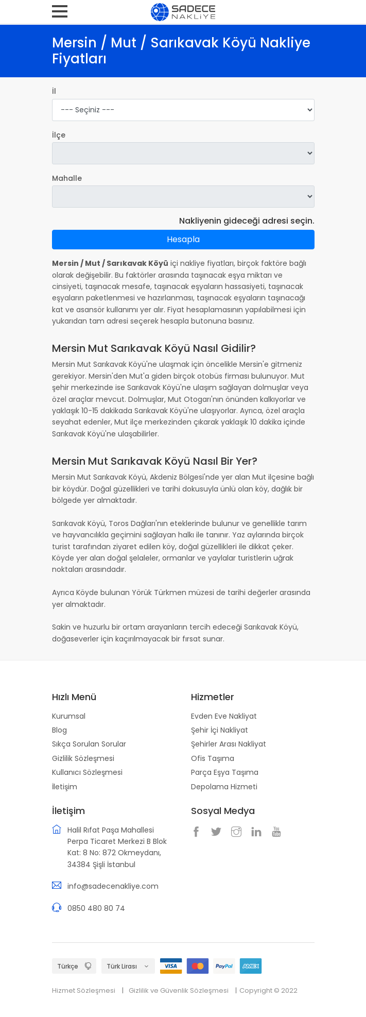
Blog (59, 730)
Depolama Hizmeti (224, 787)
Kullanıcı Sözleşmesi (87, 772)
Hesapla (183, 239)
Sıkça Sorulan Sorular (89, 744)
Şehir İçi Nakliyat (219, 730)
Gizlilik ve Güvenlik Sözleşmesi (179, 990)
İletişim (64, 787)
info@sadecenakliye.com (113, 886)
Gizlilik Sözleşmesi (83, 758)
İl (54, 91)
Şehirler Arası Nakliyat (228, 744)
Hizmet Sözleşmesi (83, 990)
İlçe (58, 135)
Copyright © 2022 (268, 990)
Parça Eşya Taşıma (224, 772)
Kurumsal (68, 716)
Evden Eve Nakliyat (224, 716)
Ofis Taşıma (212, 758)
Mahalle (67, 178)
